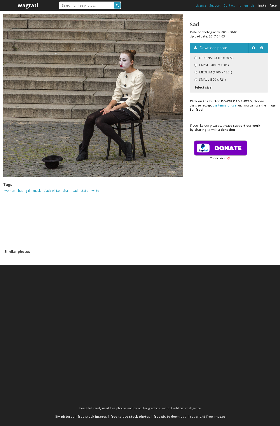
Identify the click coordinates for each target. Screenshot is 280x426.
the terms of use (224, 105)
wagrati (28, 5)
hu (239, 5)
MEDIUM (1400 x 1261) (215, 72)
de (252, 5)
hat (20, 190)
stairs (84, 190)
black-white (52, 190)
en (246, 5)
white (95, 190)
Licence (201, 5)
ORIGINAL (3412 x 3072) (216, 58)
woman (9, 190)
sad (75, 190)
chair (66, 190)
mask (37, 190)
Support (214, 5)
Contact (229, 5)
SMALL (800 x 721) (212, 79)
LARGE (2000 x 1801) (214, 65)
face (273, 5)
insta (262, 5)
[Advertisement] (226, 211)
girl (28, 190)
